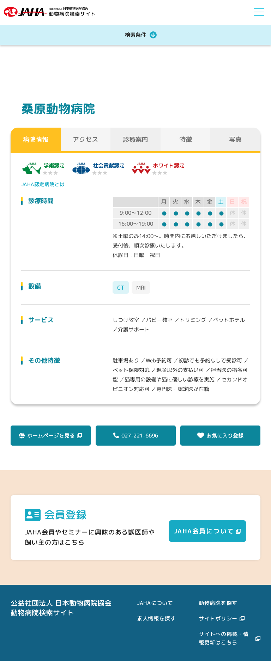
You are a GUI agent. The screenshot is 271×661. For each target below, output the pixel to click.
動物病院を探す (218, 603)
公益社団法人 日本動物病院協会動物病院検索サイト (61, 607)
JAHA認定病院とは (42, 184)
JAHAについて (155, 603)
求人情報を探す (156, 618)
